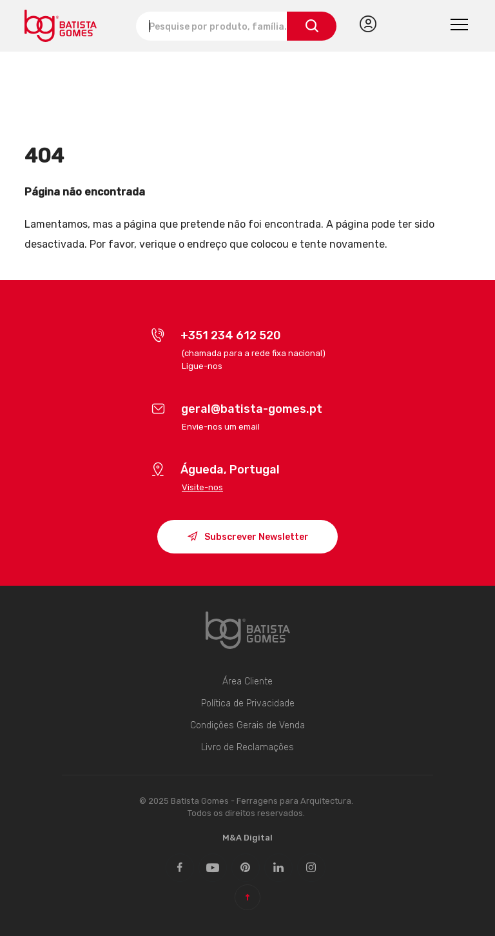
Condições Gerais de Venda (247, 725)
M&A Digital (247, 837)
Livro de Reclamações (247, 747)
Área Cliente (247, 681)
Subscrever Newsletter (248, 538)
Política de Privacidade (248, 703)
